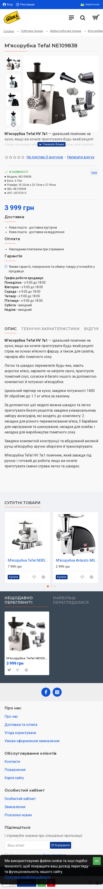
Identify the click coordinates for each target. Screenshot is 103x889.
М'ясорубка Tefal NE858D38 (28, 560)
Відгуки (93, 329)
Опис (11, 329)
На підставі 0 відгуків (44, 157)
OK (97, 861)
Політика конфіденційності (27, 877)
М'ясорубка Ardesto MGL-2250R (76, 560)
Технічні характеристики (50, 329)
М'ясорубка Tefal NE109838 (26, 658)
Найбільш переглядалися (71, 600)
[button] (93, 93)
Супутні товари (22, 503)
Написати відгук (80, 157)
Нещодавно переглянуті (19, 600)
